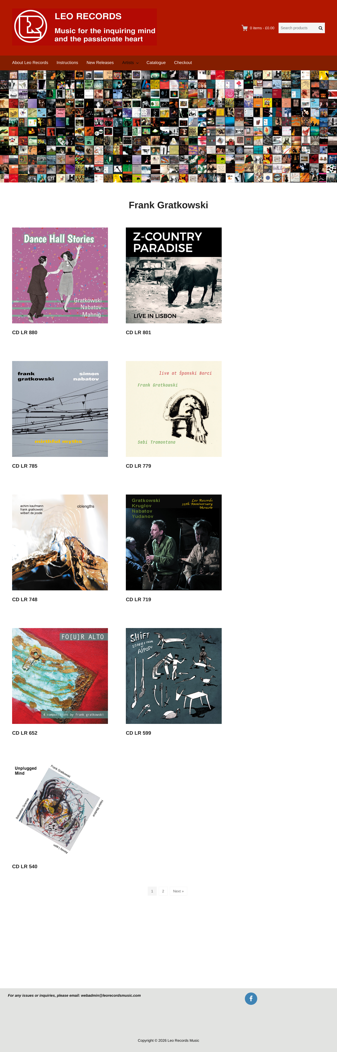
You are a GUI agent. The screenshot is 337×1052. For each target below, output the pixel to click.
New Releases (100, 63)
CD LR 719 (138, 599)
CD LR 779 (138, 466)
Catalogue (156, 63)
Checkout (183, 63)
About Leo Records (30, 63)
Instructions (67, 63)
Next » (178, 891)
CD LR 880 (24, 332)
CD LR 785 (24, 466)
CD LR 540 (24, 867)
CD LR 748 (24, 599)
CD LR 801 (138, 332)
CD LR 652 (24, 733)
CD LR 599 (138, 733)
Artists (128, 63)
